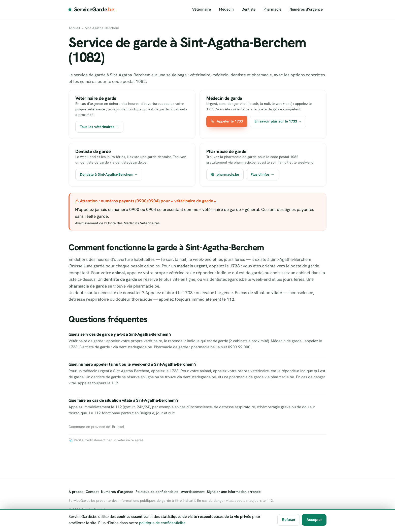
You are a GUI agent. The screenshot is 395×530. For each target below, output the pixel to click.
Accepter (314, 520)
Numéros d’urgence (306, 9)
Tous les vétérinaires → (99, 126)
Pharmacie (272, 9)
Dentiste (248, 9)
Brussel (118, 426)
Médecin (226, 9)
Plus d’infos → (262, 174)
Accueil (74, 28)
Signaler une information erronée (234, 491)
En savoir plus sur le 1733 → (278, 121)
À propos (76, 491)
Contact (92, 491)
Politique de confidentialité (157, 491)
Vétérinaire (201, 9)
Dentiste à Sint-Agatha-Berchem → (109, 174)
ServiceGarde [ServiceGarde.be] (94, 9)
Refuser (288, 520)
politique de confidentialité (162, 522)
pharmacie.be (225, 174)
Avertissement (193, 491)
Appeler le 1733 (227, 121)
